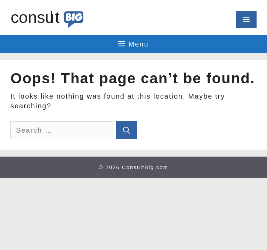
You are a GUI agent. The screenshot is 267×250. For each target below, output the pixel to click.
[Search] (126, 130)
